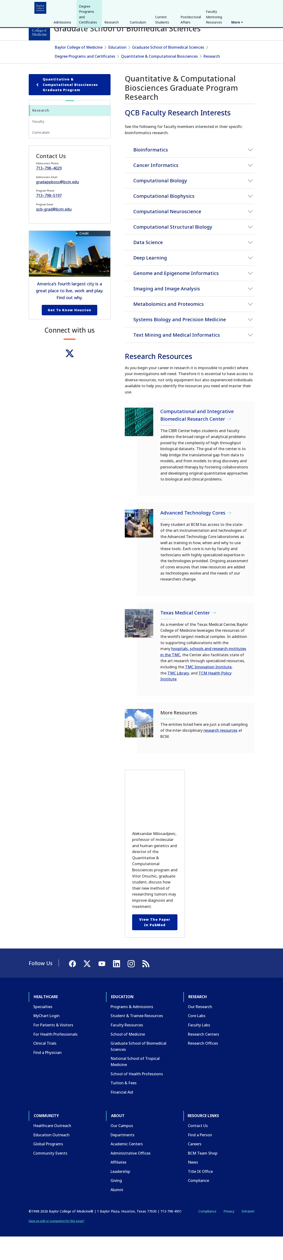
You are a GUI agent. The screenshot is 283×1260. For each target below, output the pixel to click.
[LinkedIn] (246, 6)
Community (116, 6)
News (193, 1185)
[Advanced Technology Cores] (139, 546)
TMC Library (178, 696)
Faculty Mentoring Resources (214, 52)
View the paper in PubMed (154, 945)
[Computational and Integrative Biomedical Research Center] (139, 445)
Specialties (42, 1029)
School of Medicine (128, 1057)
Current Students (162, 55)
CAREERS (186, 7)
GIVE (171, 7)
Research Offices (203, 1066)
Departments (123, 1158)
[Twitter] (69, 376)
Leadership (120, 1194)
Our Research (200, 1029)
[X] (229, 6)
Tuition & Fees (124, 1106)
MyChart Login (46, 1039)
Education (67, 6)
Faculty (38, 144)
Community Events (50, 1176)
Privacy (228, 1234)
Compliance (198, 1203)
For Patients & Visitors (53, 1048)
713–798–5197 (49, 218)
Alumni (117, 1213)
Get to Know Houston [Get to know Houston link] (69, 333)
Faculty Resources (127, 1048)
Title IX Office (200, 1194)
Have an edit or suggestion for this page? (56, 1244)
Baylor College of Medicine (78, 70)
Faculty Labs (199, 1048)
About (139, 6)
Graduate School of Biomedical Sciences (168, 70)
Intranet (248, 1234)
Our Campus (122, 1148)
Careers (194, 1167)
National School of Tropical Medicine (135, 1084)
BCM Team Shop (203, 1176)
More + (237, 58)
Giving (116, 1203)
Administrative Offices (131, 1176)
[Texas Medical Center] (139, 646)
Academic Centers (127, 1167)
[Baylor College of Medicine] (39, 29)
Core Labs (196, 1039)
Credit (84, 256)
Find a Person (200, 1158)
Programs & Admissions (132, 1029)
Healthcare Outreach (52, 1148)
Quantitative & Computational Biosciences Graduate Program (66, 107)
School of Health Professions (137, 1097)
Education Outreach (51, 1158)
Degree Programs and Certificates (88, 50)
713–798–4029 (49, 191)
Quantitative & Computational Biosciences (159, 79)
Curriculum (138, 58)
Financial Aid (122, 1115)
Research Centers (203, 1057)
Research (91, 6)
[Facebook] (221, 6)
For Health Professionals (55, 1057)
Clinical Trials (44, 1066)
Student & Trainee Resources (137, 1039)
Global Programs (48, 1167)
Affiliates (118, 1185)
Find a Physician (47, 1075)
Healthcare (41, 6)
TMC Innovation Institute (208, 690)
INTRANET (206, 7)
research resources (220, 753)
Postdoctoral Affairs (191, 55)
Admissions (62, 58)
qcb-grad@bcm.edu (54, 232)
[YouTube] (238, 6)
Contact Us (198, 1148)
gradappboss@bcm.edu (57, 205)
